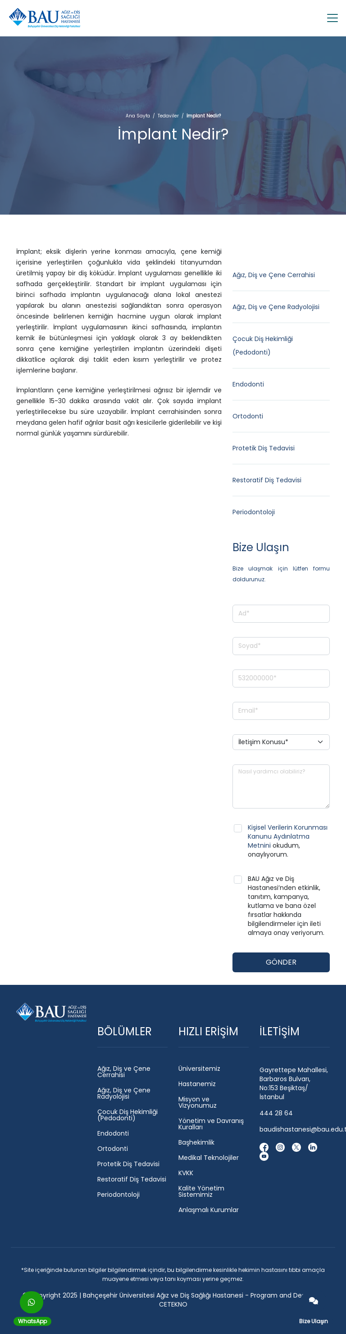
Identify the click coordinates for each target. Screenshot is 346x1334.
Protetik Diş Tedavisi (263, 448)
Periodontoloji (253, 512)
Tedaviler (168, 115)
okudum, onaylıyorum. (288, 841)
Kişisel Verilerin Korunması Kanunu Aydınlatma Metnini (288, 836)
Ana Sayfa (138, 115)
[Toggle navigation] (329, 18)
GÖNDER (281, 962)
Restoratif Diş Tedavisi (266, 480)
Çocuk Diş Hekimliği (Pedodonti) (127, 1115)
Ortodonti (247, 416)
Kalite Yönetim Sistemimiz (201, 1191)
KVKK (185, 1173)
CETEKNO (173, 1304)
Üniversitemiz (199, 1068)
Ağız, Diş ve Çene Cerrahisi (273, 274)
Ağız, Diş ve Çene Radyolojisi (275, 306)
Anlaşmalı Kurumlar (208, 1210)
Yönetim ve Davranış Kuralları (211, 1124)
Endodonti (248, 384)
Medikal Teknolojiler (208, 1157)
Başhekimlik (196, 1142)
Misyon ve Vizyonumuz (197, 1102)
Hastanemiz (197, 1084)
